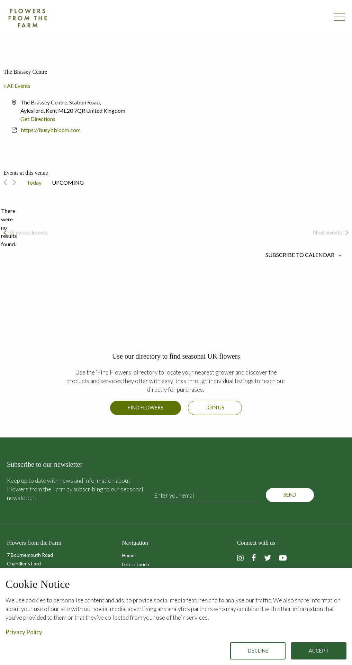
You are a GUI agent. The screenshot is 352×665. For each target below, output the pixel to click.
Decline (258, 651)
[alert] (9, 227)
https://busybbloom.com (51, 130)
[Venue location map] (262, 124)
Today (34, 182)
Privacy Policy (24, 632)
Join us (215, 407)
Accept (319, 651)
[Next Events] (14, 182)
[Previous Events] (5, 182)
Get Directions (37, 119)
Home (128, 555)
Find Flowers (145, 407)
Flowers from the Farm (27, 18)
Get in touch (135, 564)
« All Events (16, 85)
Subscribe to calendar (299, 255)
